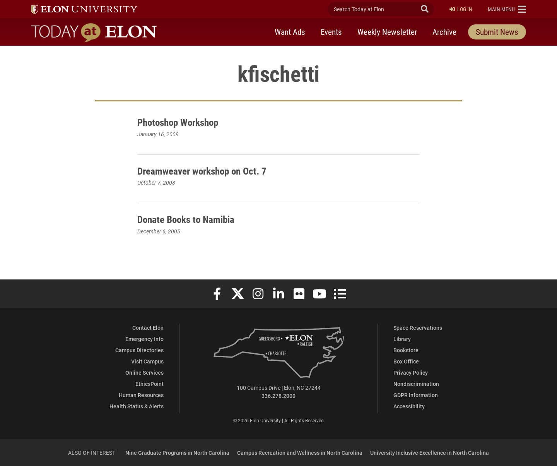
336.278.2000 (278, 395)
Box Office (406, 361)
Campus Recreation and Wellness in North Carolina (299, 452)
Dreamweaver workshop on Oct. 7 (209, 170)
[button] (507, 9)
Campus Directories (139, 350)
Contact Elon (148, 327)
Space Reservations (417, 327)
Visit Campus (147, 361)
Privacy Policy (410, 372)
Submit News (497, 32)
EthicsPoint (149, 383)
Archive (444, 32)
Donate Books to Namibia (191, 218)
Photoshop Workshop (183, 121)
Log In (460, 9)
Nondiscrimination (416, 383)
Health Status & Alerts (136, 406)
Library (402, 339)
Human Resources (141, 395)
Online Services (144, 372)
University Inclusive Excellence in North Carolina (429, 452)
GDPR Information (415, 395)
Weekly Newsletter (387, 32)
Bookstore (406, 350)
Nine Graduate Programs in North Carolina (177, 452)
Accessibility (409, 406)
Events (331, 32)
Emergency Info (144, 339)
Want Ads (290, 32)
